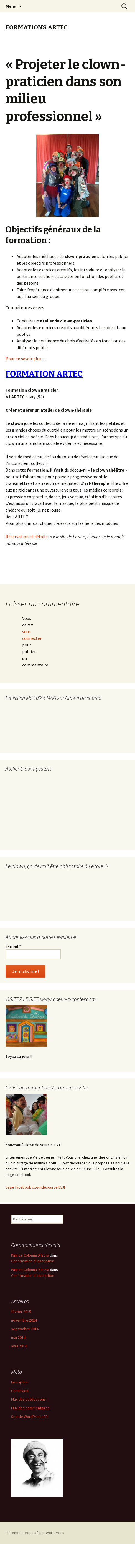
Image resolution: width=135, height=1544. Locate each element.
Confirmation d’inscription (32, 1261)
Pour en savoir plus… (26, 358)
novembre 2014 (24, 1320)
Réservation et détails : (27, 536)
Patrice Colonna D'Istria (30, 1255)
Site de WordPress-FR (29, 1416)
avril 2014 (19, 1346)
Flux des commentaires (30, 1407)
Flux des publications (28, 1399)
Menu (11, 6)
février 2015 (21, 1311)
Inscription (20, 1382)
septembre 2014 (25, 1328)
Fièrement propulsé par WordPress (35, 1532)
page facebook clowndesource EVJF (36, 1187)
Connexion (19, 1390)
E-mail (13, 946)
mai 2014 (18, 1337)
